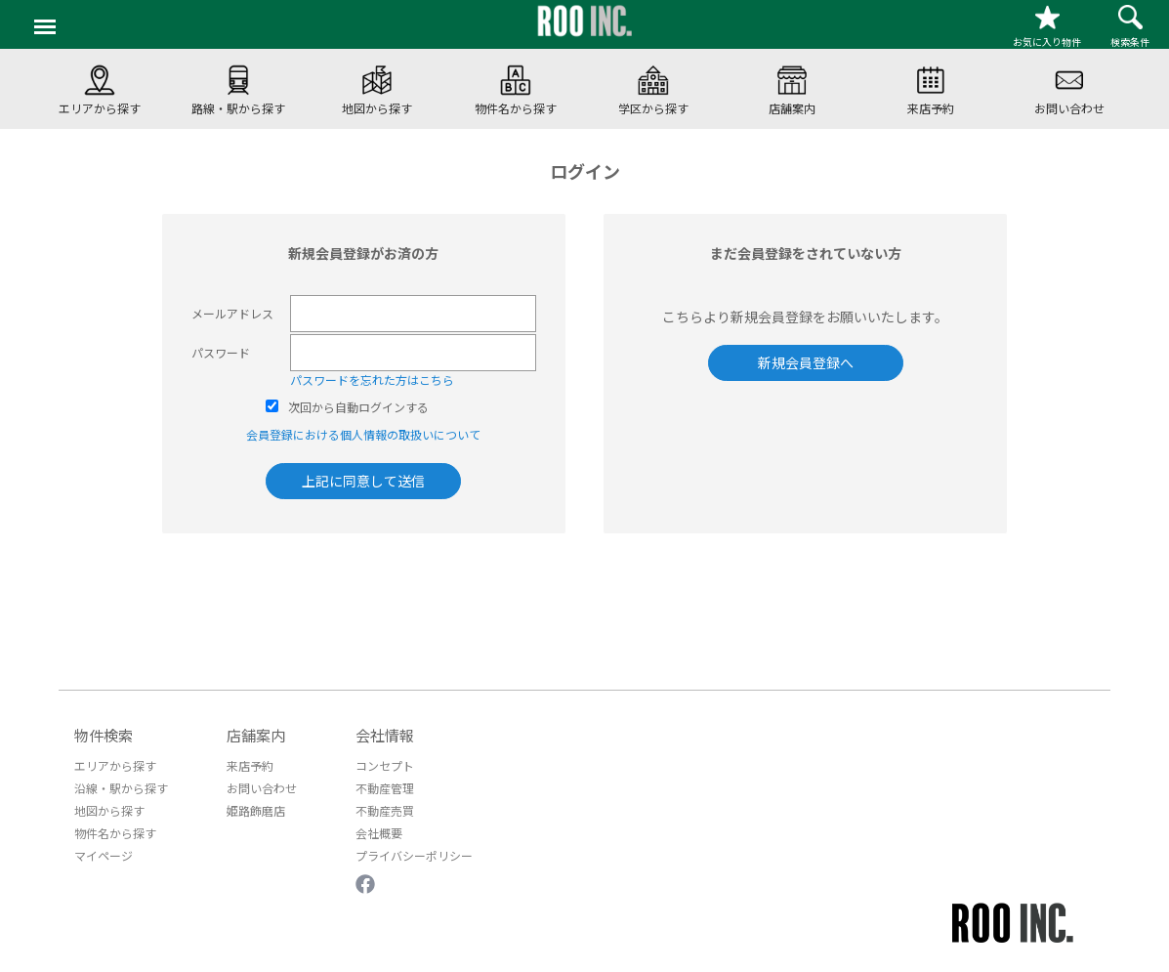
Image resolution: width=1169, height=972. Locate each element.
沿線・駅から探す (121, 788)
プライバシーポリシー (414, 855)
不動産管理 (384, 788)
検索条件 (1129, 27)
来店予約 (250, 765)
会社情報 (384, 735)
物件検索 (103, 735)
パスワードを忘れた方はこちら (372, 379)
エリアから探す (115, 765)
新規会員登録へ (806, 362)
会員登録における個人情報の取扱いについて (363, 434)
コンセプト (384, 765)
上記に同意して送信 (363, 480)
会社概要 (378, 832)
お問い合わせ (262, 788)
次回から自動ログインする (358, 407)
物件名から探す (115, 832)
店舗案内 (256, 735)
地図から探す (109, 810)
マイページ (103, 855)
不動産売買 (384, 810)
